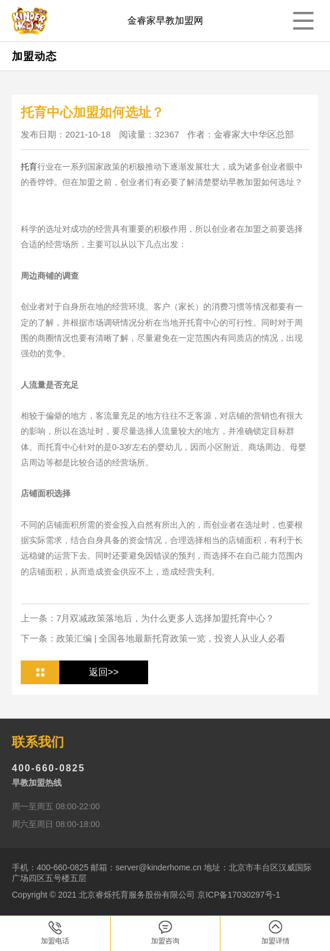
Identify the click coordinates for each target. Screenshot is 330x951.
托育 (29, 166)
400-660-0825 (48, 768)
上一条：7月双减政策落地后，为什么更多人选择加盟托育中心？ (147, 618)
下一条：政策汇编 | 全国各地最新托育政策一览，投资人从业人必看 (153, 638)
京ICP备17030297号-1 (238, 894)
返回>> (104, 672)
